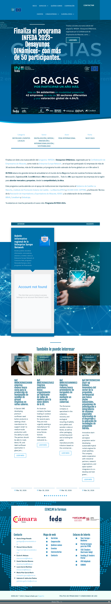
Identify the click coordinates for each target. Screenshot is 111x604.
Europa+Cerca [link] (66, 14)
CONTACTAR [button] (89, 5)
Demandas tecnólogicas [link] (89, 361)
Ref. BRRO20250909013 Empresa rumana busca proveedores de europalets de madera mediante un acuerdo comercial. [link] (68, 393)
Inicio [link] (35, 5)
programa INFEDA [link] (46, 162)
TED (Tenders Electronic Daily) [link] (87, 553)
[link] (19, 226)
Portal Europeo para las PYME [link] (86, 547)
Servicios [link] (42, 5)
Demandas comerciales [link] (21, 361)
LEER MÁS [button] (73, 42)
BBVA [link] (8, 199)
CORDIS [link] (83, 567)
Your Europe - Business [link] (86, 541)
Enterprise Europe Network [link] (50, 166)
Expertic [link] (41, 598)
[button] (44, 497)
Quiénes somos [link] (56, 5)
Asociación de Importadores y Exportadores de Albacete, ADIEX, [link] (36, 196)
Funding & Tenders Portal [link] (88, 559)
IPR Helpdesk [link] (85, 563)
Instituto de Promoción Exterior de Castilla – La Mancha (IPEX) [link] (39, 192)
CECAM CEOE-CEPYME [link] (76, 192)
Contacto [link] (54, 557)
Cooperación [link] (69, 5)
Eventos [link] (40, 14)
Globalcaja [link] (26, 199)
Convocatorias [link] (51, 14)
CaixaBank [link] (15, 199)
